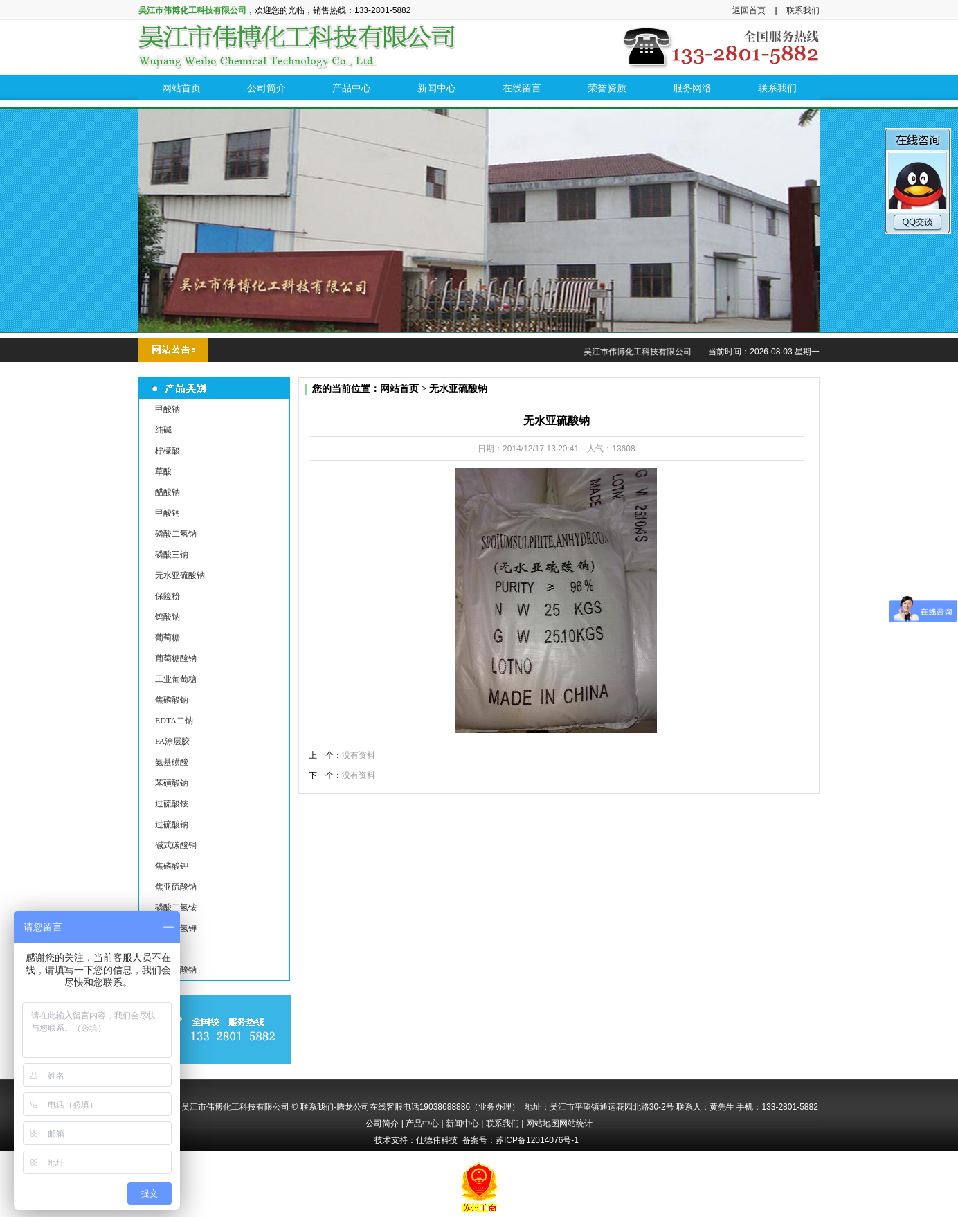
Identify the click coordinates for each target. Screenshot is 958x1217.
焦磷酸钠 (171, 700)
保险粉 (167, 596)
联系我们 (803, 10)
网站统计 (576, 1123)
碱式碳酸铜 (176, 845)
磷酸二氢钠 (176, 534)
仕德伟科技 (437, 1140)
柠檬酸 (167, 451)
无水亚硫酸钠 (180, 575)
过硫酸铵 (171, 804)
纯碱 (163, 430)
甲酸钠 (167, 409)
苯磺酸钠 (171, 783)
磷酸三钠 (171, 554)
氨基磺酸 (171, 762)
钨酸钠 (167, 617)
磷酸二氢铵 (176, 907)
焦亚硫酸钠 (176, 887)
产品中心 (422, 1123)
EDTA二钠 (174, 720)
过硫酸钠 (171, 824)
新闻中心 (462, 1123)
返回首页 (749, 10)
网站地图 (542, 1123)
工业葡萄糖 (176, 679)
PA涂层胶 (172, 741)
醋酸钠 (167, 492)
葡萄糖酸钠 (176, 658)
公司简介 (382, 1123)
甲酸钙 (167, 513)
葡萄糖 (167, 637)
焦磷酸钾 (171, 866)
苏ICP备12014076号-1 (537, 1140)
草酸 (163, 471)
